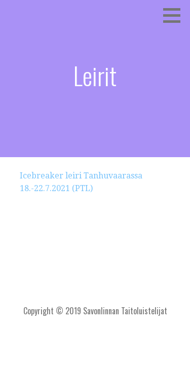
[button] (175, 15)
